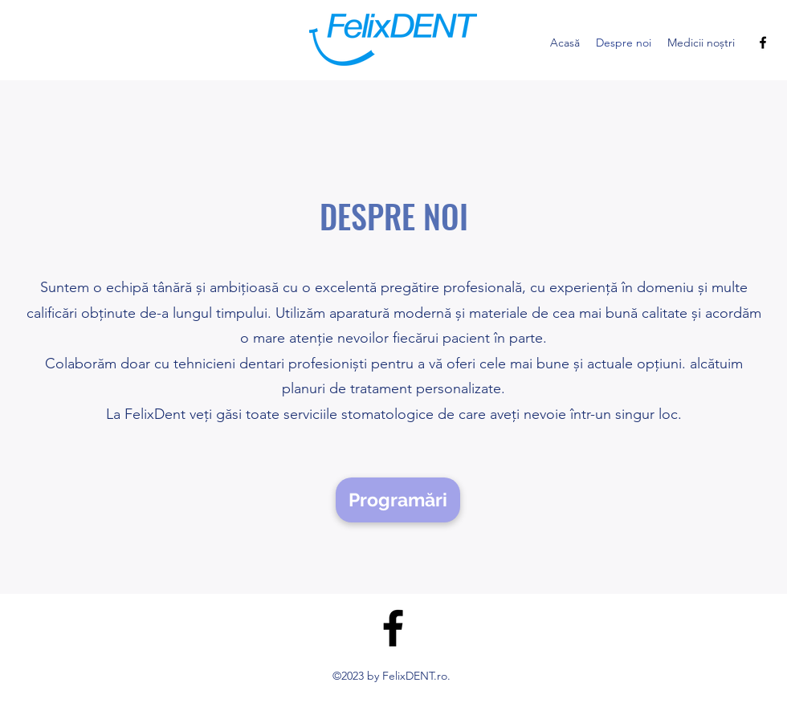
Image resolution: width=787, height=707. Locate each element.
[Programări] (398, 499)
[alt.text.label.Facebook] (763, 43)
